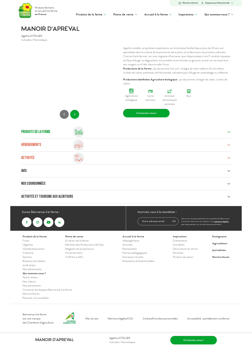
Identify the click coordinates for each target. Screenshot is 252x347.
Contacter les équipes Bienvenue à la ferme (47, 290)
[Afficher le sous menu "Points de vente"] (125, 14)
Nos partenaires (32, 285)
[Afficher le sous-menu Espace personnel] (217, 3)
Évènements (180, 240)
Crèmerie (28, 253)
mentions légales (221, 221)
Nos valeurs (29, 281)
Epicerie (27, 257)
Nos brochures (31, 294)
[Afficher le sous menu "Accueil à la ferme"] (158, 14)
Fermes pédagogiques (134, 253)
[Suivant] (74, 114)
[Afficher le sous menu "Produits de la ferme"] (91, 14)
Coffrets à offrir (74, 257)
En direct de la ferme (77, 240)
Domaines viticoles (132, 257)
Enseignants (219, 236)
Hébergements (130, 240)
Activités (127, 244)
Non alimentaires (32, 269)
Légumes (28, 244)
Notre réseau (30, 277)
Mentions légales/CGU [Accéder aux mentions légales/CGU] (120, 318)
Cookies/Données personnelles (160, 318)
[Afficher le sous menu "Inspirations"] (188, 14)
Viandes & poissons (33, 249)
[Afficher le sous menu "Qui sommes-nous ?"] (219, 14)
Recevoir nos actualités (36, 298)
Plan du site (92, 318)
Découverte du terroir (185, 249)
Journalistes (219, 250)
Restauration (129, 249)
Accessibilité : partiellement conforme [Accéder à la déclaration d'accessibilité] (208, 318)
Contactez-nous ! (146, 113)
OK (174, 221)
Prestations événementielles (138, 261)
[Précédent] (64, 114)
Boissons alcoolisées (34, 261)
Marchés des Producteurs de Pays (84, 244)
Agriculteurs (219, 243)
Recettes (178, 253)
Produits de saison (183, 257)
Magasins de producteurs (79, 249)
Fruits (26, 240)
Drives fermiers (73, 253)
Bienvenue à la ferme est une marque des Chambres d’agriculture (38, 318)
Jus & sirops (29, 265)
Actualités (178, 244)
